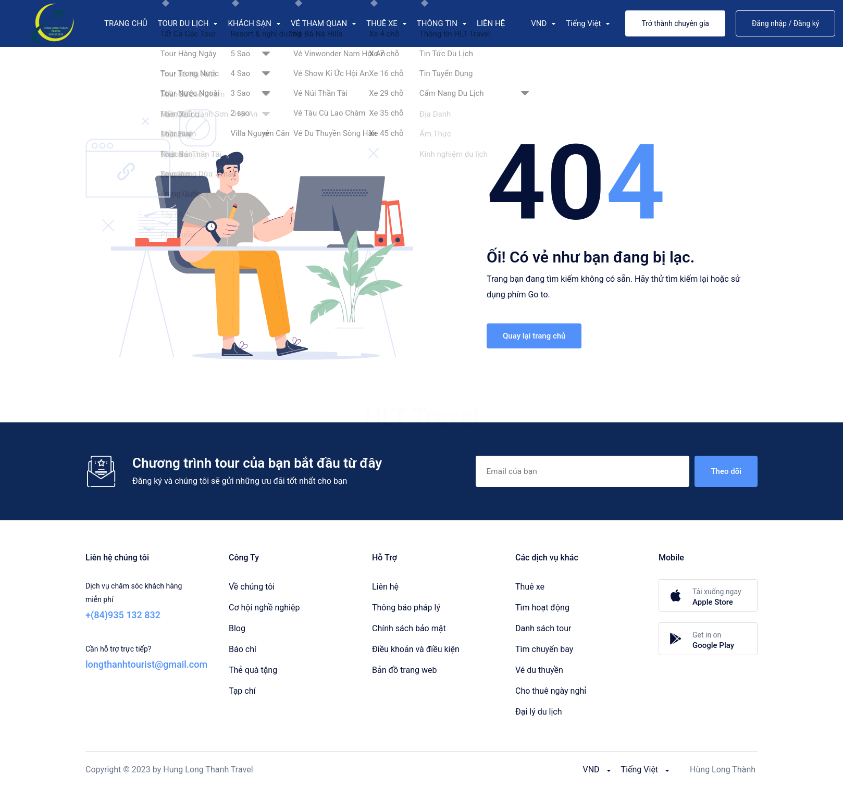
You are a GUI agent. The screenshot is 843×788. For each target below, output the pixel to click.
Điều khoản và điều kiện (416, 649)
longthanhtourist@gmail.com (146, 664)
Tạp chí (242, 691)
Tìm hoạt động (542, 607)
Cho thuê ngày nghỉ (550, 691)
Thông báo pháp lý (406, 607)
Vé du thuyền (539, 670)
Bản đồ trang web (404, 670)
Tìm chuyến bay (544, 649)
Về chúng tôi (252, 587)
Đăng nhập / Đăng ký (786, 23)
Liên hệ (385, 587)
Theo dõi (726, 471)
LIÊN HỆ (491, 23)
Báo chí (242, 649)
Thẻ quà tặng (253, 670)
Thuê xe (529, 587)
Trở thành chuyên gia (675, 23)
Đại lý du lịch (538, 712)
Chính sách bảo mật (409, 628)
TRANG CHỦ (125, 23)
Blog (237, 628)
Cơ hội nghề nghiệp (264, 607)
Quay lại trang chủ (534, 336)
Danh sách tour (543, 628)
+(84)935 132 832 (122, 614)
